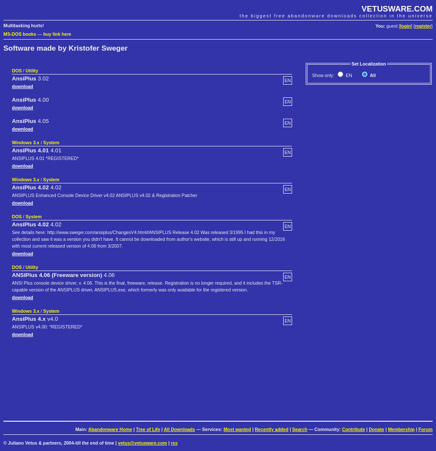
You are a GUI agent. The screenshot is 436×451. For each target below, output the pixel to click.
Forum (426, 429)
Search (299, 429)
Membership (401, 429)
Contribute (353, 429)
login (405, 26)
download (22, 86)
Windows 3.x (25, 142)
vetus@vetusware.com (142, 442)
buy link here (57, 34)
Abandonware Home (110, 429)
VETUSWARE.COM (397, 8)
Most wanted (237, 429)
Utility (32, 70)
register (423, 26)
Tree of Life (148, 429)
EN (348, 75)
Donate (376, 429)
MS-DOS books (19, 34)
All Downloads (179, 429)
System (51, 142)
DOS (17, 70)
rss (174, 442)
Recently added (271, 429)
